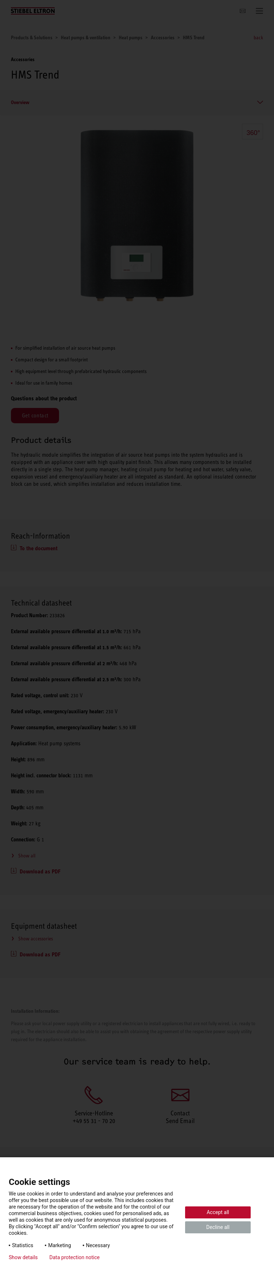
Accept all (218, 1212)
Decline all (218, 1227)
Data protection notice (75, 1257)
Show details (23, 1257)
